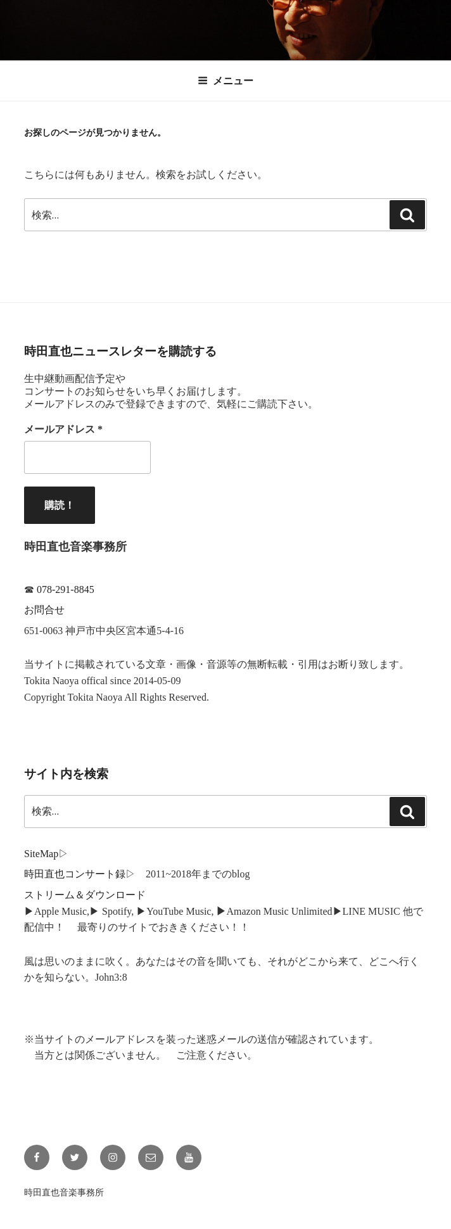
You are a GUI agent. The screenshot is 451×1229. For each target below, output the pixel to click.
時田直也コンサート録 (74, 874)
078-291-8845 (65, 589)
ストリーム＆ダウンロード (85, 894)
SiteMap (41, 853)
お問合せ (44, 609)
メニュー (225, 80)
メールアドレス (63, 429)
